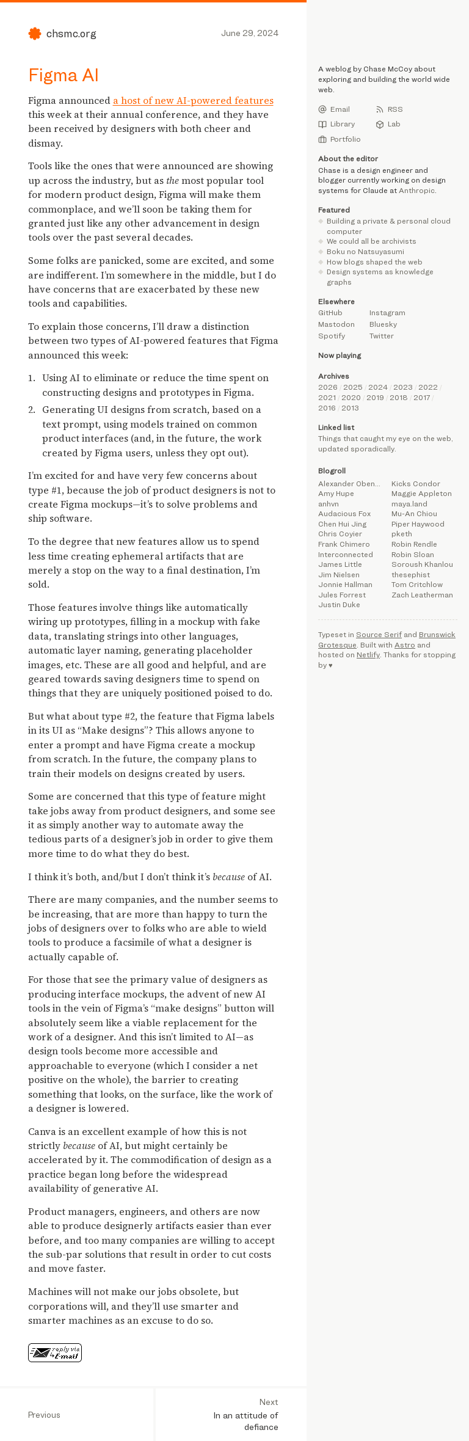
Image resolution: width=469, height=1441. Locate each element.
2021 (327, 397)
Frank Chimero (344, 544)
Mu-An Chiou (414, 513)
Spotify (331, 336)
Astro (404, 645)
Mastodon (336, 324)
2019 (375, 397)
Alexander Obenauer (351, 483)
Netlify (368, 654)
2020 (351, 397)
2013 (350, 408)
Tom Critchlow (417, 584)
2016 (327, 408)
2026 (328, 387)
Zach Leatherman (422, 595)
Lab (388, 124)
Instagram (387, 312)
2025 (353, 387)
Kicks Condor (415, 483)
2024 (378, 387)
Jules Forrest (342, 595)
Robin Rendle (414, 544)
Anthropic (417, 190)
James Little (340, 564)
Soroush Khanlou (422, 564)
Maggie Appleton (421, 493)
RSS (389, 109)
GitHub (330, 312)
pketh (401, 534)
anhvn (328, 504)
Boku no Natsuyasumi (365, 251)
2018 (399, 397)
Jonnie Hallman (345, 584)
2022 (428, 387)
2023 (403, 387)
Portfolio (339, 139)
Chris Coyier (340, 534)
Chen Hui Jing (342, 524)
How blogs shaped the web (375, 262)
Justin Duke (339, 604)
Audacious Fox (344, 513)
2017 (421, 397)
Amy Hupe (336, 493)
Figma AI (63, 74)
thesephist (410, 574)
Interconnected (345, 554)
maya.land (409, 504)
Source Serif (379, 634)
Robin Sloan (412, 554)
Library (336, 124)
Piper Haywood (418, 524)
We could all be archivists (371, 241)
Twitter (381, 336)
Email (334, 109)
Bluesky (383, 324)
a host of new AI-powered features (193, 100)
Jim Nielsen (339, 574)
